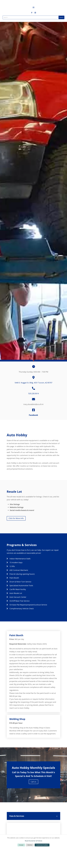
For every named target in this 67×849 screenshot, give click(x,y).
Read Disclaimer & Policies (33, 841)
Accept (21, 845)
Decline (30, 845)
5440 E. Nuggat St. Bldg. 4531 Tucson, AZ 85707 (33, 382)
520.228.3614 (33, 393)
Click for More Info (16, 518)
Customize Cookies (42, 845)
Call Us (33, 782)
